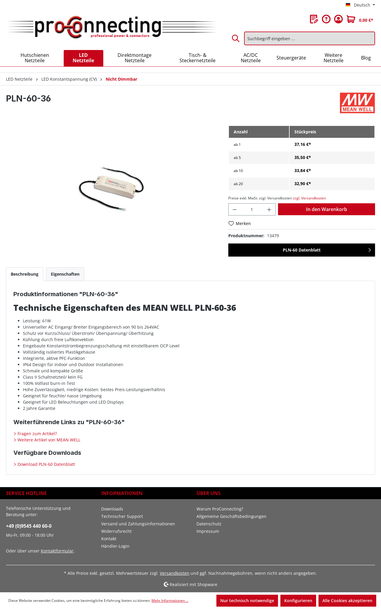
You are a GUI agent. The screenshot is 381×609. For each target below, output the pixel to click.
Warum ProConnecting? (219, 509)
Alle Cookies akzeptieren (347, 600)
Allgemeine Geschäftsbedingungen (231, 516)
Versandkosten (174, 573)
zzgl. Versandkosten (309, 198)
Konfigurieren (298, 600)
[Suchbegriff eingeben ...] (309, 38)
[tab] (24, 274)
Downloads (112, 509)
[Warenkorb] (360, 19)
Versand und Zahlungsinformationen (138, 524)
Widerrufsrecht (116, 531)
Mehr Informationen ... (170, 600)
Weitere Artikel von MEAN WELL (48, 440)
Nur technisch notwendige (247, 600)
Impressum (207, 531)
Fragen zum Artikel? (36, 433)
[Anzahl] (251, 209)
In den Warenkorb (326, 209)
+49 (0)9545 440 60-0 (28, 526)
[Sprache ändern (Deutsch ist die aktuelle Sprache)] (360, 5)
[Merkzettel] (314, 19)
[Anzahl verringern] (234, 209)
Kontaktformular (57, 551)
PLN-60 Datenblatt (302, 250)
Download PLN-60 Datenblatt (45, 464)
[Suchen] (236, 38)
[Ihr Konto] (338, 19)
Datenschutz (208, 524)
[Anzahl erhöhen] (269, 209)
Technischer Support (122, 516)
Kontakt (108, 538)
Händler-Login (115, 546)
